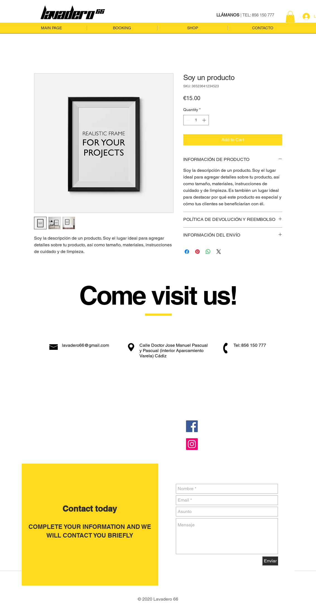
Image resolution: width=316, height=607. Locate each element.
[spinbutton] (196, 120)
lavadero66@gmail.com (85, 345)
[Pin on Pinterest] (197, 251)
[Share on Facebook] (187, 251)
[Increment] (204, 120)
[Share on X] (218, 251)
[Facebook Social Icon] (192, 426)
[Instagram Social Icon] (192, 444)
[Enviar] (270, 561)
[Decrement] (187, 120)
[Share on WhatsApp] (208, 251)
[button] (290, 17)
